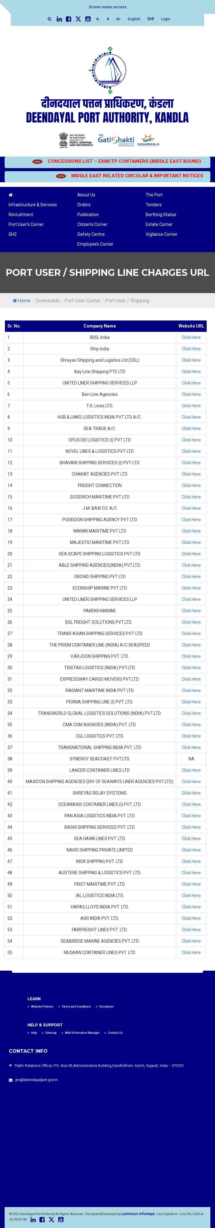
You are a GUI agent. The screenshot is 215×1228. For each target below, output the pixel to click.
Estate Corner (159, 224)
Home (21, 301)
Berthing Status (161, 214)
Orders (84, 204)
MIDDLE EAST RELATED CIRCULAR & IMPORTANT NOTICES (118, 176)
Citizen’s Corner (92, 224)
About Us (86, 194)
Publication (88, 214)
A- (97, 19)
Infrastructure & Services (33, 204)
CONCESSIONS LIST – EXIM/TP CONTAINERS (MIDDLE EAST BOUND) (123, 161)
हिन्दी (151, 19)
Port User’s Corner (26, 224)
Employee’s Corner (95, 244)
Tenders (154, 204)
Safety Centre (91, 234)
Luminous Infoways (138, 1214)
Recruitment (21, 214)
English (134, 19)
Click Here (191, 337)
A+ (118, 19)
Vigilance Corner (161, 234)
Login (165, 19)
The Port (154, 194)
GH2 (13, 234)
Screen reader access (108, 7)
